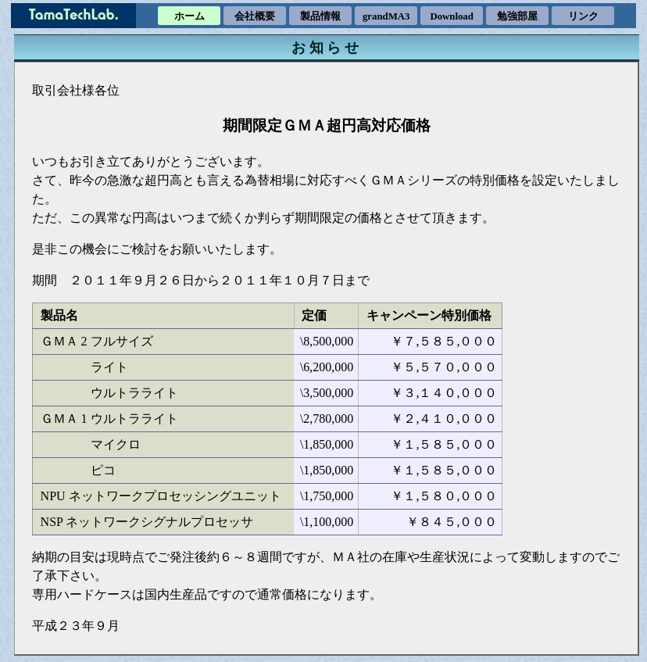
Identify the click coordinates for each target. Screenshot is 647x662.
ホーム (189, 16)
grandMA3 (386, 16)
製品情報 (320, 16)
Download (451, 16)
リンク (583, 16)
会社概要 (254, 16)
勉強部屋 (517, 16)
